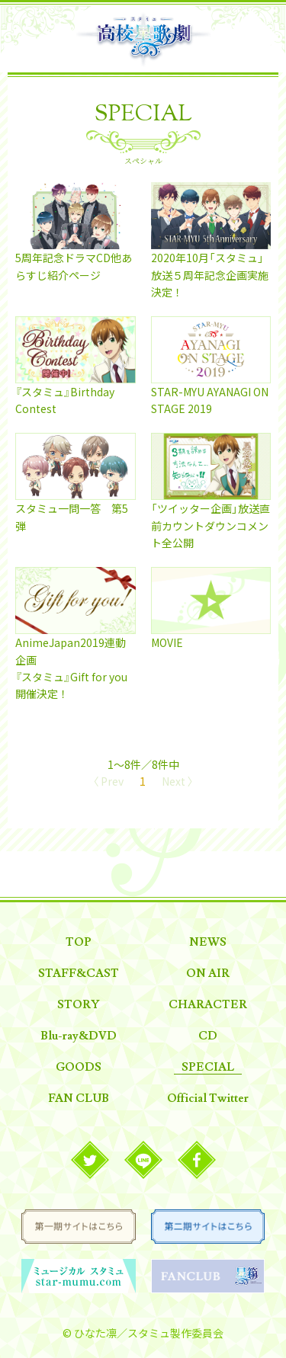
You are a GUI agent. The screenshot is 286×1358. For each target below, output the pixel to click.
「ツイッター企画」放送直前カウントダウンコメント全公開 (210, 525)
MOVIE (167, 642)
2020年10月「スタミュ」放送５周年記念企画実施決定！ (209, 274)
